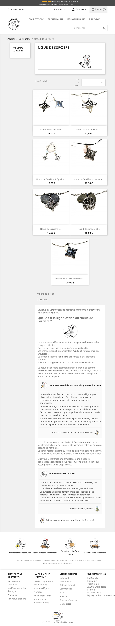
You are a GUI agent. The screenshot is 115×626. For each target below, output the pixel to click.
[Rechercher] (89, 28)
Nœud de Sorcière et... (51, 229)
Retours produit (67, 585)
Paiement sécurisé (42, 595)
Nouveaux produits (17, 598)
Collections (36, 19)
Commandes (66, 588)
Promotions (13, 595)
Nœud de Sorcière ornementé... (88, 179)
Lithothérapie (76, 19)
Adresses (64, 596)
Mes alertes (65, 603)
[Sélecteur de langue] (59, 9)
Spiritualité (55, 19)
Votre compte (68, 574)
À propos (94, 19)
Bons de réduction (68, 600)
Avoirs (63, 592)
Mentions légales (42, 588)
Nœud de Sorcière (18, 49)
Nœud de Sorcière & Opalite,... (51, 179)
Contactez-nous (16, 9)
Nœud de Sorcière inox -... (51, 129)
